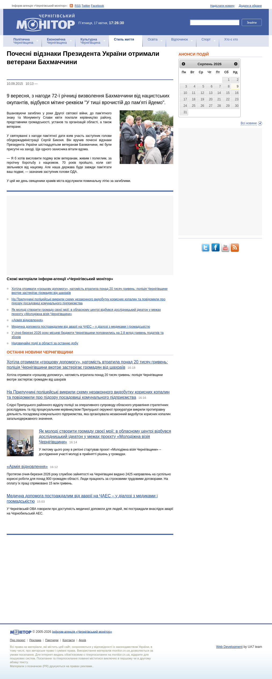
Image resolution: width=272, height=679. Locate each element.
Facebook (97, 5)
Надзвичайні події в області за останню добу (45, 343)
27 (210, 106)
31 (185, 112)
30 (236, 106)
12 (202, 93)
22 (228, 99)
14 (219, 93)
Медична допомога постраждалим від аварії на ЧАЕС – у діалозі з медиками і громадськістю (81, 326)
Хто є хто (231, 39)
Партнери (51, 640)
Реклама (35, 640)
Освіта (152, 39)
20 (210, 99)
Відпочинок (179, 39)
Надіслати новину (222, 5)
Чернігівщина (23, 41)
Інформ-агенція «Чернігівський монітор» (47, 22)
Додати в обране (250, 5)
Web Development (229, 647)
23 (236, 99)
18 (193, 99)
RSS (78, 5)
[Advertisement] (90, 235)
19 (202, 99)
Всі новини (249, 123)
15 (228, 93)
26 (202, 106)
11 (193, 93)
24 (185, 106)
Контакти (69, 640)
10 (185, 93)
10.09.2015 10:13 (20, 84)
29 (228, 106)
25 (193, 106)
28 (219, 106)
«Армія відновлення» (27, 320)
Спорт (206, 39)
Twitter (86, 5)
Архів (82, 640)
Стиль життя (124, 39)
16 (236, 93)
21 (219, 99)
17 (185, 99)
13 (210, 93)
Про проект (17, 640)
